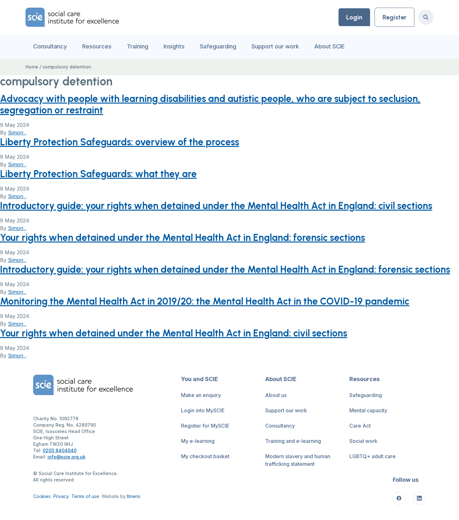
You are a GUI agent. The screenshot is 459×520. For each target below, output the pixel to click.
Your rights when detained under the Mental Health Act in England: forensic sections (182, 237)
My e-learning (198, 441)
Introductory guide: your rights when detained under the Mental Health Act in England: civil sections (216, 206)
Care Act (360, 425)
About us (276, 395)
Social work (363, 441)
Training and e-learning (293, 441)
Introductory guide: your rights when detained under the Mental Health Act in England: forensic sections (225, 269)
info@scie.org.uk (66, 456)
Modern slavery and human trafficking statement (297, 460)
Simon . (17, 132)
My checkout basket (205, 456)
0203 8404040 (59, 450)
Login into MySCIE (203, 410)
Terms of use (85, 496)
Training (137, 46)
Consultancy (50, 46)
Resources (97, 46)
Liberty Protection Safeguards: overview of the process (119, 142)
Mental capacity (368, 410)
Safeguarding (218, 46)
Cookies (42, 496)
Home (32, 66)
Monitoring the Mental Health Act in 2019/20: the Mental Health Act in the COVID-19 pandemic (204, 301)
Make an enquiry (201, 395)
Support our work (275, 46)
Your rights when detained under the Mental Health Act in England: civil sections (173, 333)
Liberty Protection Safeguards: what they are (98, 174)
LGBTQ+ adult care (372, 456)
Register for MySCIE (205, 425)
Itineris (133, 496)
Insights (174, 46)
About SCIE (329, 46)
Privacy (61, 496)
